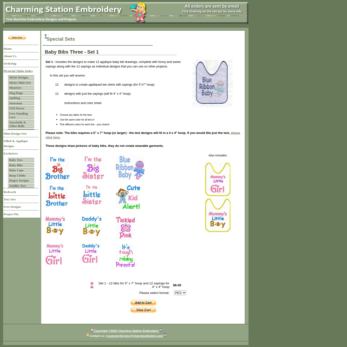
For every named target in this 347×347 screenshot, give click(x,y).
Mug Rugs (16, 93)
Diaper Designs (19, 180)
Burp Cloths (17, 175)
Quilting (14, 98)
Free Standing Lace (18, 115)
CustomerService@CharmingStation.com (135, 336)
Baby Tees (16, 160)
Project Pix (11, 214)
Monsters (15, 87)
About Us (10, 56)
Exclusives (11, 153)
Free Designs (12, 207)
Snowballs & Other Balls (17, 124)
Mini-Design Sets (15, 133)
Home (8, 48)
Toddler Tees (17, 185)
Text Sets (10, 199)
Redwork (10, 192)
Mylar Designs (18, 77)
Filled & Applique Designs (16, 143)
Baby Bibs (16, 165)
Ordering (10, 63)
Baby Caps (16, 170)
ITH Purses (16, 108)
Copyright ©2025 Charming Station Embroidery (126, 331)
